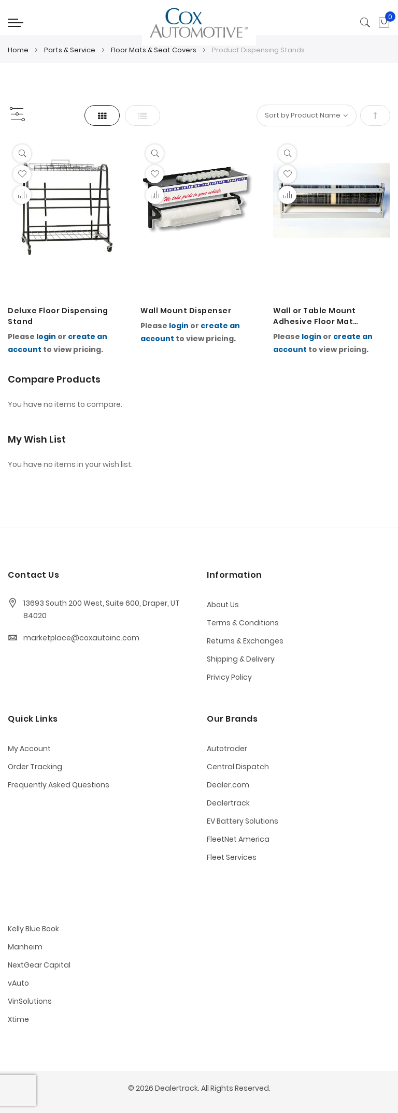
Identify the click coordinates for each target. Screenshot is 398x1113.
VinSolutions (30, 1001)
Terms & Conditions (243, 623)
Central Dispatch (238, 766)
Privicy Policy (229, 677)
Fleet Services (232, 857)
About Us (223, 604)
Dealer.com (228, 785)
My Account (29, 748)
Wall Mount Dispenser (185, 310)
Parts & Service (70, 50)
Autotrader (227, 748)
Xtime (18, 1019)
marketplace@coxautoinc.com (81, 638)
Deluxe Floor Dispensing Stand (58, 316)
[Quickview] (22, 153)
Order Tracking (35, 766)
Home (19, 50)
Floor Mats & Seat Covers (154, 50)
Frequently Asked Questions (58, 785)
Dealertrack (228, 803)
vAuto (18, 983)
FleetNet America (238, 839)
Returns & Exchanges (245, 641)
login (46, 336)
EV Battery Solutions (242, 821)
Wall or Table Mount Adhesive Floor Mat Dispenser (314, 316)
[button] (22, 174)
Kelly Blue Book (33, 929)
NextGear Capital (39, 965)
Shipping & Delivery (241, 659)
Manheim (25, 947)
